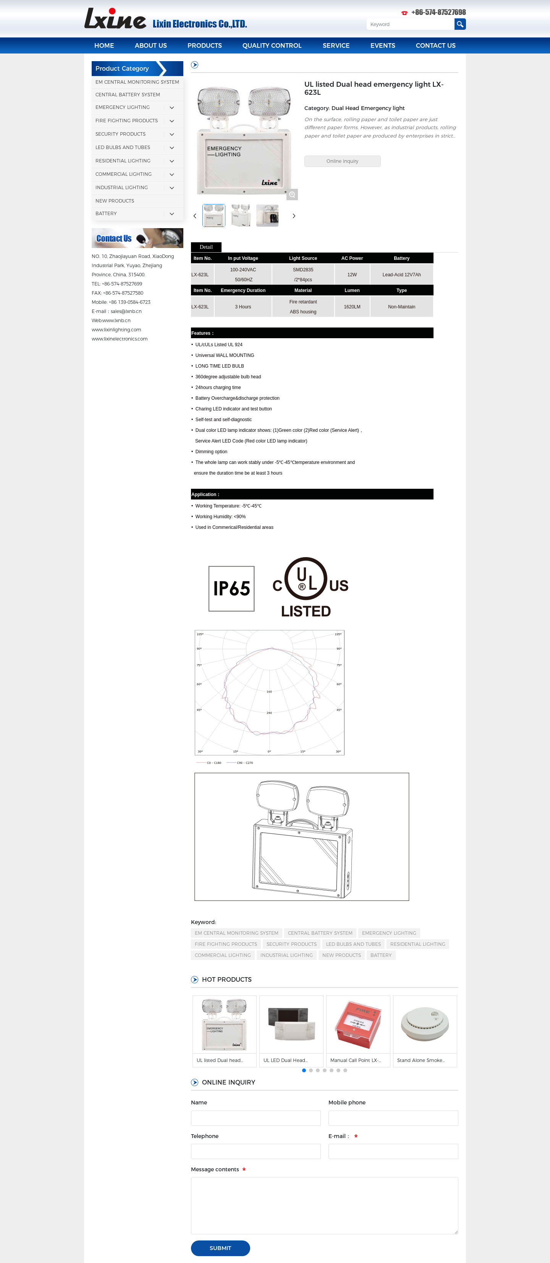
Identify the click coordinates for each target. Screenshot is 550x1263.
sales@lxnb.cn (126, 310)
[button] (304, 1070)
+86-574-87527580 (123, 292)
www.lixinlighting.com (116, 329)
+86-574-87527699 (122, 283)
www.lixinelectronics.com (120, 338)
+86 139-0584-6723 (129, 301)
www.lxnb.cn (116, 320)
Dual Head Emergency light (368, 107)
